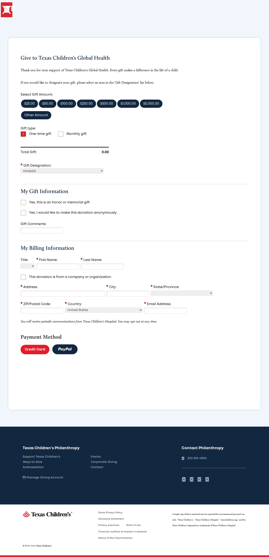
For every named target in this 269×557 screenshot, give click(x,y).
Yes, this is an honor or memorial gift (59, 202)
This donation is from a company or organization (70, 277)
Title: (24, 260)
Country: (75, 304)
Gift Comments (33, 224)
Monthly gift (76, 134)
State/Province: (166, 287)
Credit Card (35, 349)
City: (112, 287)
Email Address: (159, 304)
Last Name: (92, 260)
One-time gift (40, 134)
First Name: (48, 260)
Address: (30, 287)
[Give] (40, 9)
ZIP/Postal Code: (37, 304)
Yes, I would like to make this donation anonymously (73, 212)
